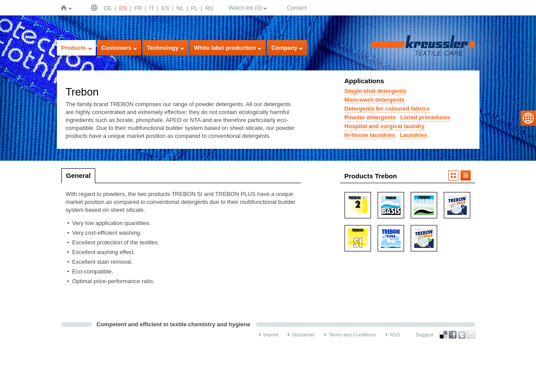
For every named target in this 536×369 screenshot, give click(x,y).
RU (209, 8)
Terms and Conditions (352, 334)
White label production (225, 47)
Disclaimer (303, 334)
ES (165, 8)
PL (194, 8)
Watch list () (245, 7)
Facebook (453, 335)
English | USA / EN (95, 7)
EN (123, 8)
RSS (395, 334)
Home (65, 7)
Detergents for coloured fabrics (387, 108)
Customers (116, 47)
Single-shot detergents (376, 91)
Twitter (461, 335)
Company (284, 47)
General (78, 175)
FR (138, 8)
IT (151, 8)
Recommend (471, 335)
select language (528, 118)
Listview (466, 175)
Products (73, 47)
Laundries (413, 135)
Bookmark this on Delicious (443, 335)
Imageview (453, 175)
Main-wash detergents (375, 99)
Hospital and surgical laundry (385, 126)
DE (108, 8)
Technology (163, 47)
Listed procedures (425, 117)
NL (180, 8)
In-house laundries (370, 135)
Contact (297, 7)
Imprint (270, 334)
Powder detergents (370, 117)
